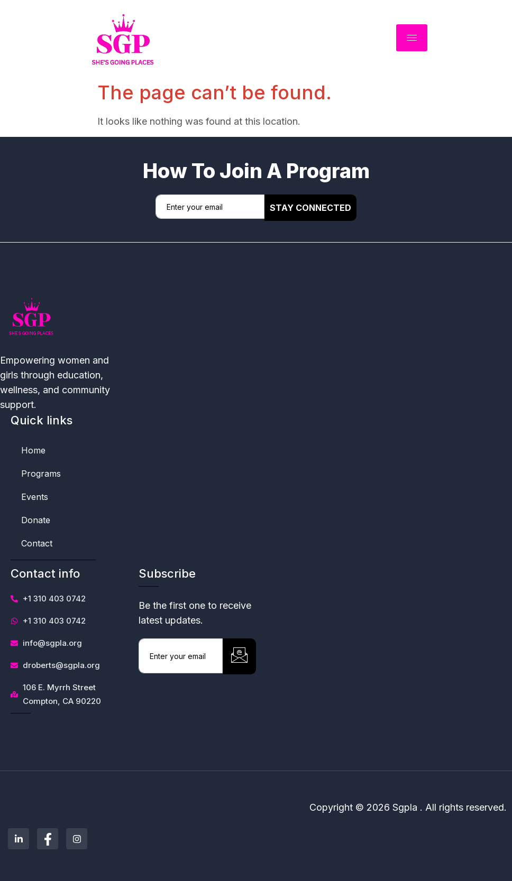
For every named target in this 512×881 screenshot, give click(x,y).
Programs (41, 473)
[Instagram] (76, 838)
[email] (210, 206)
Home (33, 450)
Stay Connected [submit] (310, 207)
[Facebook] (47, 838)
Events (34, 496)
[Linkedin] (18, 838)
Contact (36, 543)
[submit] (239, 656)
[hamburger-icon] (411, 37)
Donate (35, 520)
